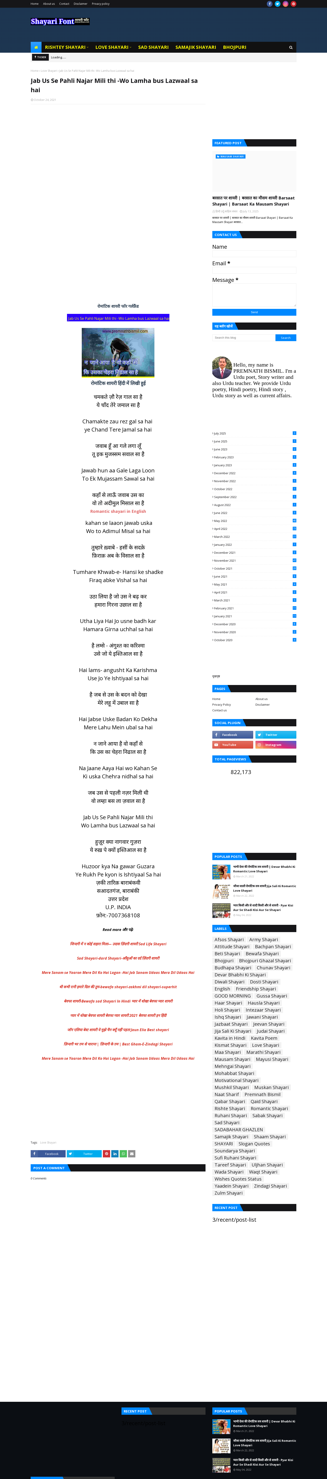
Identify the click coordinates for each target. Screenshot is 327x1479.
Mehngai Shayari (232, 1066)
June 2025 (255, 441)
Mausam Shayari (232, 1059)
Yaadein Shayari (231, 1186)
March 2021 (255, 600)
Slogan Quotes (254, 1144)
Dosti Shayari (264, 982)
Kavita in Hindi (230, 1038)
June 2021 (255, 576)
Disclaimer (80, 4)
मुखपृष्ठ (216, 676)
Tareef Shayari (230, 1165)
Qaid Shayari (264, 1101)
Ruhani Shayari (231, 1116)
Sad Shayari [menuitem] (153, 47)
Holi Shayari (227, 1010)
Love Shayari (49, 71)
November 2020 (255, 632)
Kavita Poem (264, 1038)
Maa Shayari (228, 1052)
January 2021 (255, 616)
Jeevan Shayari (268, 1024)
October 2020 (255, 640)
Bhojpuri (224, 961)
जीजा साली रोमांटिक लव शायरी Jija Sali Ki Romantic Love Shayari (264, 888)
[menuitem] (36, 47)
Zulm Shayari (229, 1193)
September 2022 (255, 497)
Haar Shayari (228, 1003)
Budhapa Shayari (233, 968)
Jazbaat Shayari (231, 1024)
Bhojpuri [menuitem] (234, 47)
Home (35, 4)
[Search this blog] (243, 337)
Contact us (219, 710)
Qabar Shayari (230, 1101)
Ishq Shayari (228, 1017)
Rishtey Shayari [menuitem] (65, 47)
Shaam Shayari (270, 1137)
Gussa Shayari (272, 996)
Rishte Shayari (230, 1109)
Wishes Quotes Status (238, 1179)
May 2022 (255, 521)
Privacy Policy (221, 704)
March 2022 (255, 537)
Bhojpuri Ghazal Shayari (265, 961)
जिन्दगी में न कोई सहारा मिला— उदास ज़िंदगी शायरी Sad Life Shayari (118, 943)
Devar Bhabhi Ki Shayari (240, 975)
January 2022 (255, 545)
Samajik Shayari (231, 1137)
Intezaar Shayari (263, 1010)
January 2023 (255, 465)
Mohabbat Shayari (234, 1073)
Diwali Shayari (229, 982)
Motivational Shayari (236, 1080)
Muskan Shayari (271, 1087)
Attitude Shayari (232, 947)
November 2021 (255, 560)
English (222, 989)
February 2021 (255, 608)
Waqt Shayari (263, 1172)
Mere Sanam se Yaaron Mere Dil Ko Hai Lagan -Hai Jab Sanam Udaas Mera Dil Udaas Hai (118, 972)
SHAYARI (224, 1144)
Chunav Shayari (273, 968)
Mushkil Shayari (232, 1087)
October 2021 (255, 568)
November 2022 (255, 481)
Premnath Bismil (262, 1094)
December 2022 (255, 473)
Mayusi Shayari (272, 1059)
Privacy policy (100, 4)
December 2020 (255, 624)
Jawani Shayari (262, 1017)
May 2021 (255, 584)
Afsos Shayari (229, 940)
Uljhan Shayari (267, 1165)
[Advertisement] (118, 166)
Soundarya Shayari (235, 1151)
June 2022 (255, 513)
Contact (64, 4)
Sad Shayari (227, 1123)
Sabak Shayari (267, 1116)
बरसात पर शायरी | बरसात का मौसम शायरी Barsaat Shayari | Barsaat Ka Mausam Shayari (253, 201)
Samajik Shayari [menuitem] (196, 47)
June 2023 (255, 449)
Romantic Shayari (269, 1109)
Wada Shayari (229, 1172)
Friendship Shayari (256, 989)
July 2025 (255, 433)
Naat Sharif (227, 1094)
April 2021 (255, 592)
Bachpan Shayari (273, 947)
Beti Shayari (227, 954)
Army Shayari (263, 940)
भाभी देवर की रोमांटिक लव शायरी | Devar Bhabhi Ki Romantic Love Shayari (264, 869)
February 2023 (255, 457)
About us (49, 4)
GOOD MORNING (233, 996)
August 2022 (255, 505)
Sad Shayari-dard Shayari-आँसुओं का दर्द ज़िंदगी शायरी (118, 958)
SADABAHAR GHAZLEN (239, 1130)
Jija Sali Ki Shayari (233, 1031)
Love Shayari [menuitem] (112, 47)
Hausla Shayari (264, 1003)
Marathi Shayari (263, 1052)
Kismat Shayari (230, 1045)
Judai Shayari (271, 1031)
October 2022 (255, 489)
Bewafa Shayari (262, 954)
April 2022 (255, 529)
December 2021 (255, 553)
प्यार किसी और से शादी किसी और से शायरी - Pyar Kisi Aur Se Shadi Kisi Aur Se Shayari (263, 907)
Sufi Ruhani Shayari (235, 1158)
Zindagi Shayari (270, 1186)
